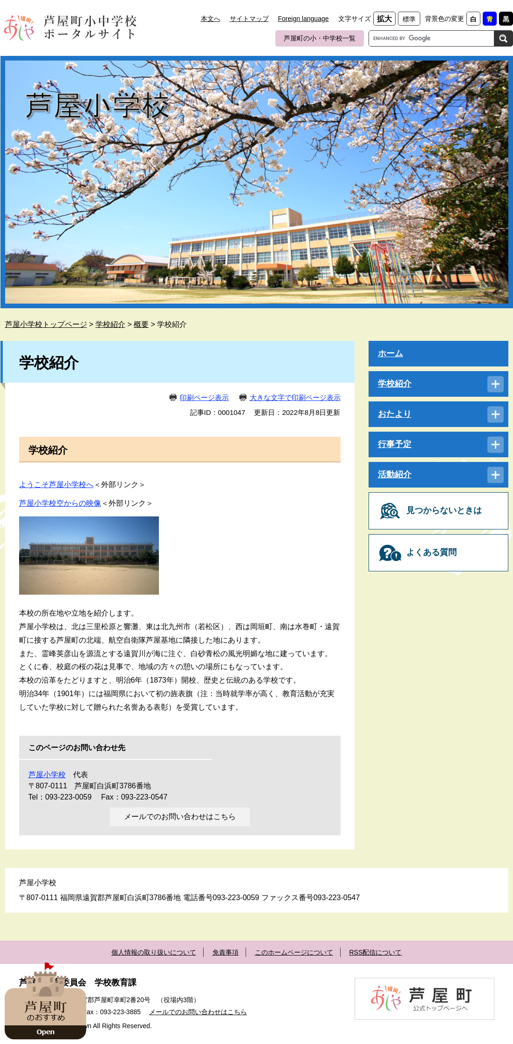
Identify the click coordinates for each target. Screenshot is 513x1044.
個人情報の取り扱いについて (153, 952)
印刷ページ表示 (204, 397)
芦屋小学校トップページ (46, 324)
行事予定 (394, 444)
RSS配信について (375, 952)
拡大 (384, 19)
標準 (409, 19)
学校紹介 (110, 324)
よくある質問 (431, 552)
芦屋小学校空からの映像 (60, 503)
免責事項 (225, 952)
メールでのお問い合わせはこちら (180, 816)
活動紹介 (394, 474)
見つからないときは (444, 510)
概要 (141, 324)
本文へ (210, 18)
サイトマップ (249, 18)
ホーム (390, 353)
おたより (394, 414)
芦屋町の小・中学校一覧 (320, 38)
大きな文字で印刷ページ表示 (295, 397)
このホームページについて (294, 952)
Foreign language (303, 18)
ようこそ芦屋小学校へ (56, 484)
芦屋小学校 (47, 775)
